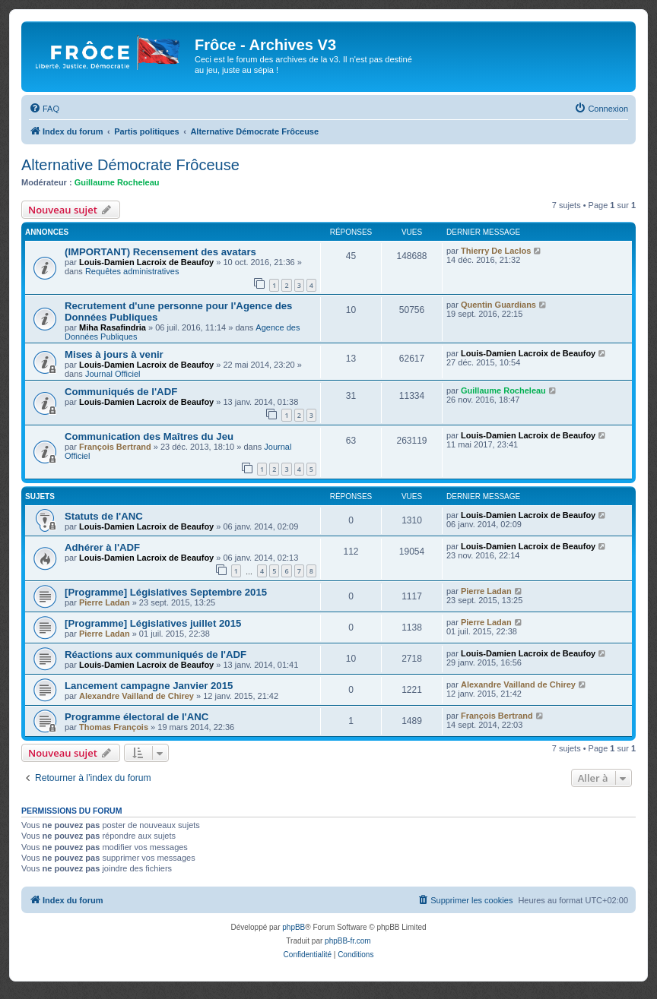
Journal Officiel (113, 373)
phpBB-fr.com (348, 941)
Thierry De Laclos (496, 250)
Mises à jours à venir (114, 354)
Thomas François (113, 727)
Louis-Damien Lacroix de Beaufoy (146, 262)
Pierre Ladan (104, 602)
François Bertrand (115, 446)
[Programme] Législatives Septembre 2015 (166, 592)
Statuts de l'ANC (104, 516)
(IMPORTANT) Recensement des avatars (160, 252)
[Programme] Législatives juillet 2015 (153, 623)
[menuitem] (44, 109)
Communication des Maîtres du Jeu (149, 436)
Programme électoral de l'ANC (136, 716)
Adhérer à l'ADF (102, 547)
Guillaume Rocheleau (117, 182)
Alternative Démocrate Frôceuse (130, 164)
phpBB (293, 927)
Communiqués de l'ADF (121, 391)
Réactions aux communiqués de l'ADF (155, 654)
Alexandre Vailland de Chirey (136, 695)
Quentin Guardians (498, 304)
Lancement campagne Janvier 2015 (149, 685)
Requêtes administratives (132, 271)
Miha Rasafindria (112, 327)
